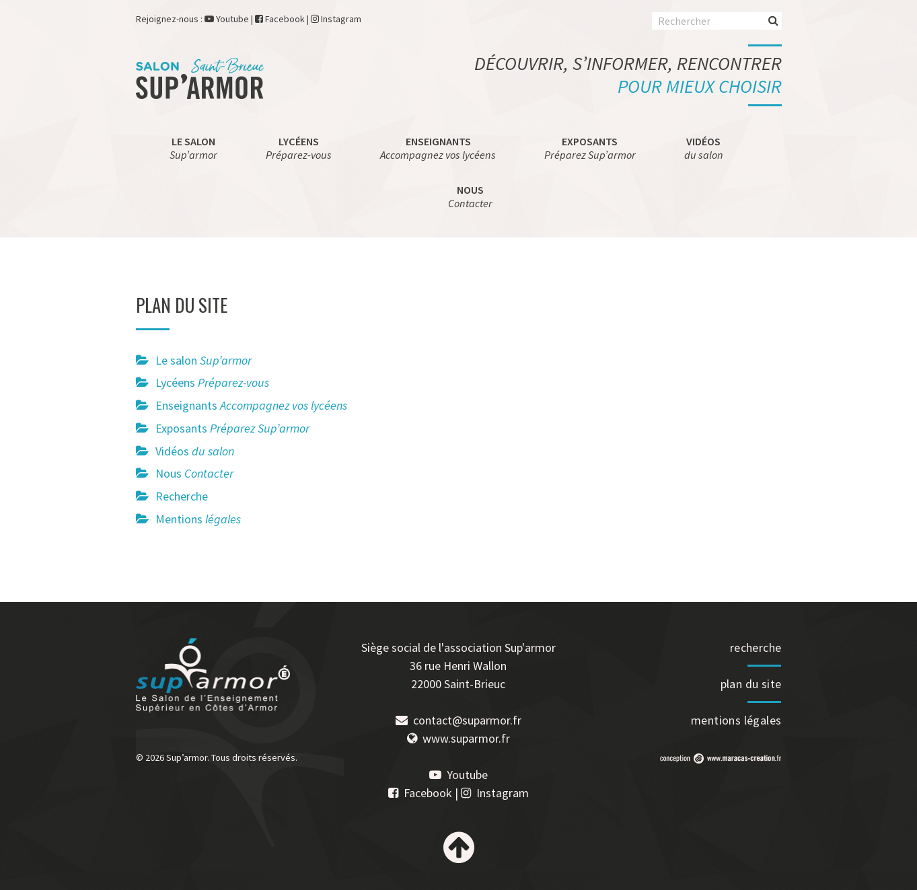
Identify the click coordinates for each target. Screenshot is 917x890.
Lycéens (299, 148)
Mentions (198, 519)
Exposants (590, 148)
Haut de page (459, 847)
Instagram (341, 19)
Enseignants (438, 148)
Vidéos (703, 148)
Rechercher (773, 20)
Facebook (285, 19)
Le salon (193, 148)
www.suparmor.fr (466, 738)
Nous (470, 196)
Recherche (181, 496)
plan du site (751, 684)
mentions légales (736, 720)
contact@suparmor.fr (467, 720)
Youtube (232, 19)
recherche (756, 647)
